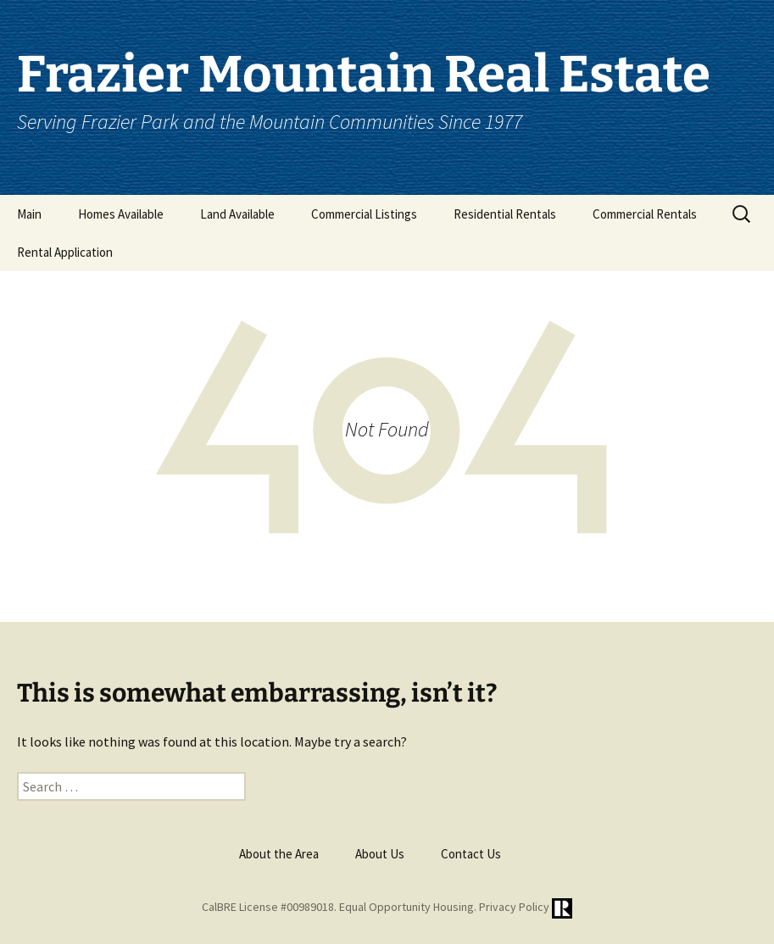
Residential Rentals (505, 214)
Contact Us (471, 854)
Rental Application (65, 252)
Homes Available (121, 214)
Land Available (237, 214)
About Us (379, 854)
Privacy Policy (514, 907)
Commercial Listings (364, 214)
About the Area (279, 854)
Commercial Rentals (645, 214)
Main (29, 214)
